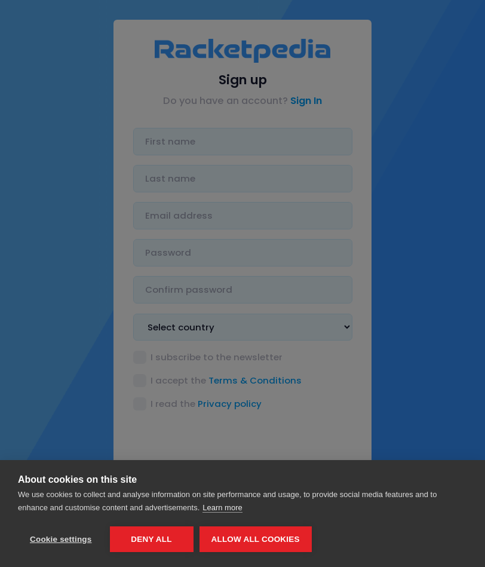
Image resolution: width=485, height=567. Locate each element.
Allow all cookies (255, 539)
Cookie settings (61, 539)
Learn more (222, 507)
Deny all (151, 539)
